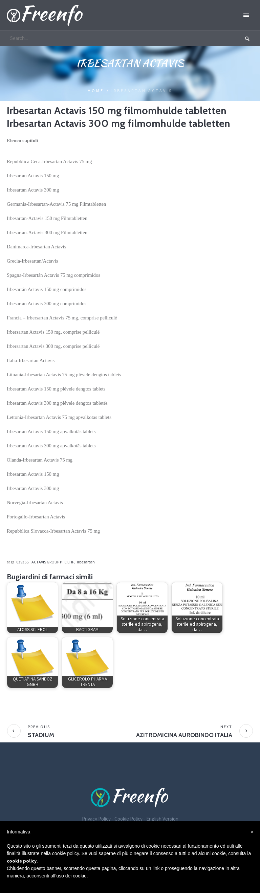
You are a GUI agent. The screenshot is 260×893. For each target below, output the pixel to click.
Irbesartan (86, 561)
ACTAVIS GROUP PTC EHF (52, 561)
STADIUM (41, 735)
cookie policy (22, 861)
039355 (22, 561)
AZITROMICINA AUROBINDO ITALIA (184, 735)
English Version (162, 819)
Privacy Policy (96, 819)
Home (96, 90)
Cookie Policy (128, 819)
